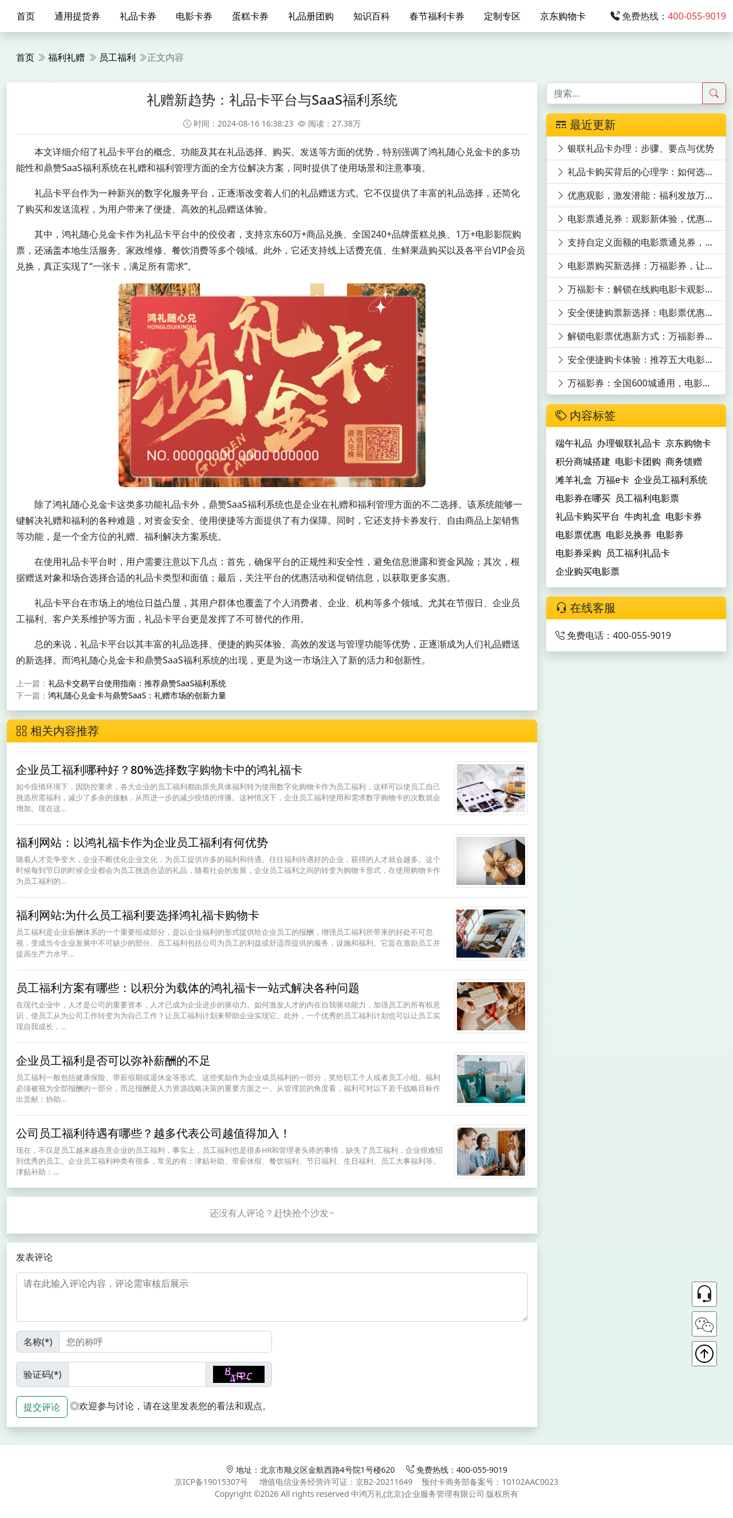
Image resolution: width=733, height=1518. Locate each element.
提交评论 (41, 1407)
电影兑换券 (629, 534)
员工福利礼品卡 (638, 553)
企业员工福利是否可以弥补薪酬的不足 (113, 1060)
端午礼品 (573, 443)
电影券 (670, 534)
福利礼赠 (66, 57)
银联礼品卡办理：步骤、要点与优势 (635, 148)
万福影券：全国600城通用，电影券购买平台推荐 (641, 383)
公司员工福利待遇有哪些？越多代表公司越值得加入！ (153, 1133)
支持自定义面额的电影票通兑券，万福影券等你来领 (641, 242)
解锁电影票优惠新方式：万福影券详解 (639, 336)
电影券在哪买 (582, 498)
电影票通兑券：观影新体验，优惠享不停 (641, 218)
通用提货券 (77, 16)
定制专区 (502, 16)
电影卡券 (194, 16)
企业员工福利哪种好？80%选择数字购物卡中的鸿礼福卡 (159, 769)
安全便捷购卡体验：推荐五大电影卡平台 (641, 359)
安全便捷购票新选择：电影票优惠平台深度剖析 (641, 312)
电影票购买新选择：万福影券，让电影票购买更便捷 (641, 265)
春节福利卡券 (436, 16)
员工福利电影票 (647, 498)
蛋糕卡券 (250, 16)
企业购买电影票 (587, 571)
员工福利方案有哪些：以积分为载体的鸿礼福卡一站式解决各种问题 (188, 987)
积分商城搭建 (582, 461)
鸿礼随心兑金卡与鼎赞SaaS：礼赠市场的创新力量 (137, 695)
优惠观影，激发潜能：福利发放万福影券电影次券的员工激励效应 (641, 195)
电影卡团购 (638, 461)
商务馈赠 (683, 461)
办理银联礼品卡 (629, 443)
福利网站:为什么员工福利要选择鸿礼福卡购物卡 (137, 915)
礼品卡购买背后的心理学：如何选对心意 (641, 171)
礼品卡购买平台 (587, 516)
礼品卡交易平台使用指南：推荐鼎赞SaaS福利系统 (137, 683)
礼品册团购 (311, 16)
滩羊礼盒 (573, 479)
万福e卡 (613, 479)
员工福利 (117, 57)
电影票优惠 (578, 534)
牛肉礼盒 (642, 516)
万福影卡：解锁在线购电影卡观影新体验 (641, 289)
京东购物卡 (563, 16)
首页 (26, 16)
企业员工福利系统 (670, 479)
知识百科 (371, 16)
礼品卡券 (138, 16)
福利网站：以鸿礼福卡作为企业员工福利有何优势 (142, 842)
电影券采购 (578, 553)
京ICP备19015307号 (211, 1481)
